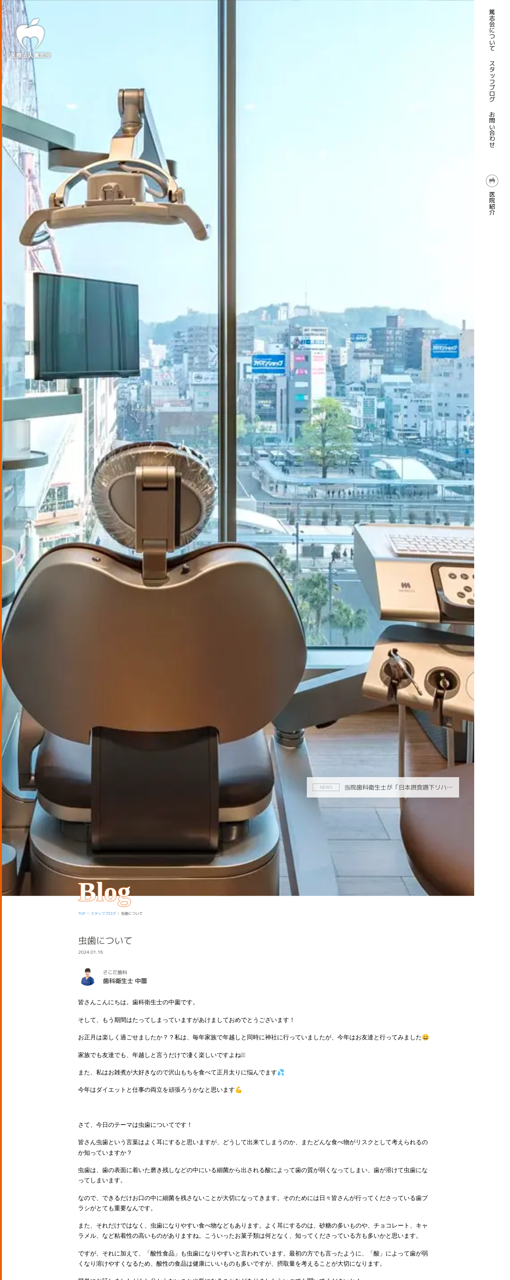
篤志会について (492, 30)
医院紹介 (492, 195)
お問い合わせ (492, 130)
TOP (81, 913)
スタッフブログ (492, 81)
